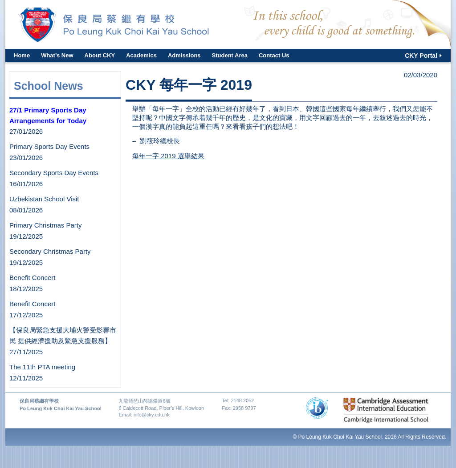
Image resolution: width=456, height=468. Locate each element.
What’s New (57, 55)
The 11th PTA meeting (42, 367)
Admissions (184, 55)
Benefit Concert (32, 277)
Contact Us (274, 55)
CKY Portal (421, 55)
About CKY (100, 55)
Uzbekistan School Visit (44, 199)
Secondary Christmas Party (50, 251)
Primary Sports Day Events (49, 146)
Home (22, 55)
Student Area (230, 55)
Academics (141, 55)
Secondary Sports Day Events (53, 172)
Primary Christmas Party (45, 225)
